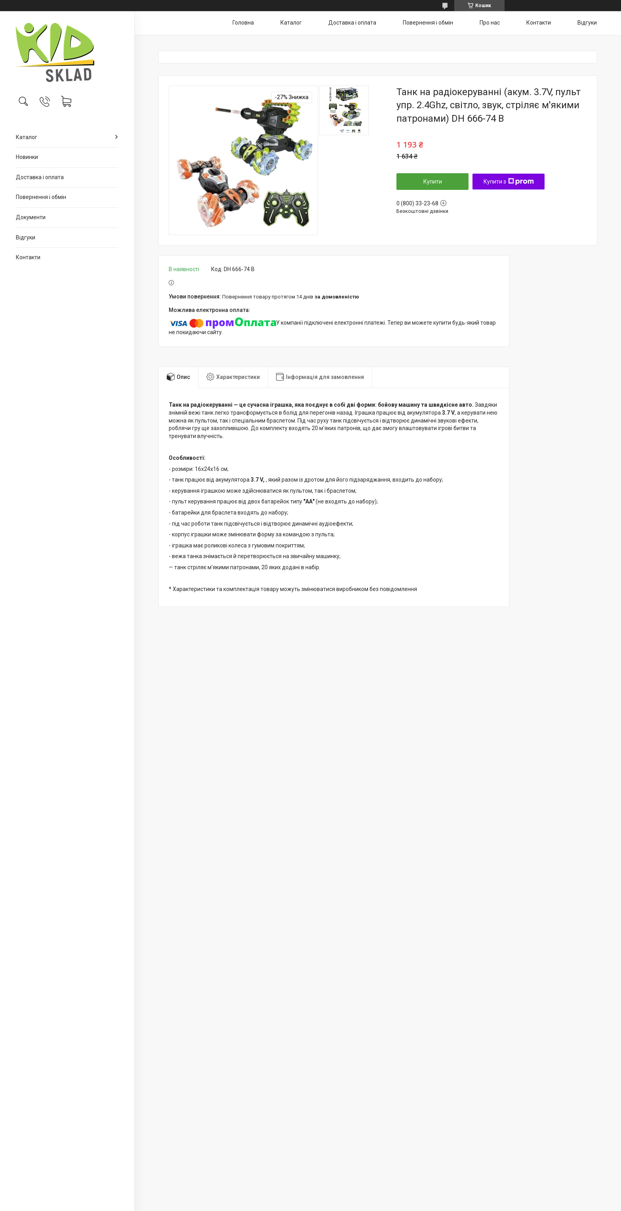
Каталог (26, 137)
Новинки (27, 157)
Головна (243, 22)
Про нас (490, 22)
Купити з (509, 181)
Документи (31, 217)
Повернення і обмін (41, 197)
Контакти (28, 257)
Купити (432, 181)
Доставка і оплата (40, 177)
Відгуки (25, 237)
